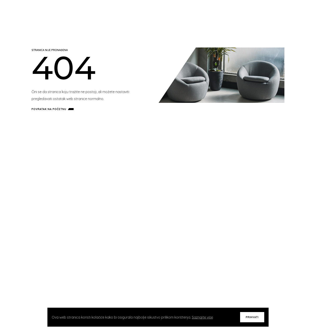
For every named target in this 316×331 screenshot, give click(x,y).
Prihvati (252, 317)
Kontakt (245, 13)
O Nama (228, 13)
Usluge (213, 13)
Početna (178, 13)
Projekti (196, 13)
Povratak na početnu (53, 109)
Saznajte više (202, 317)
